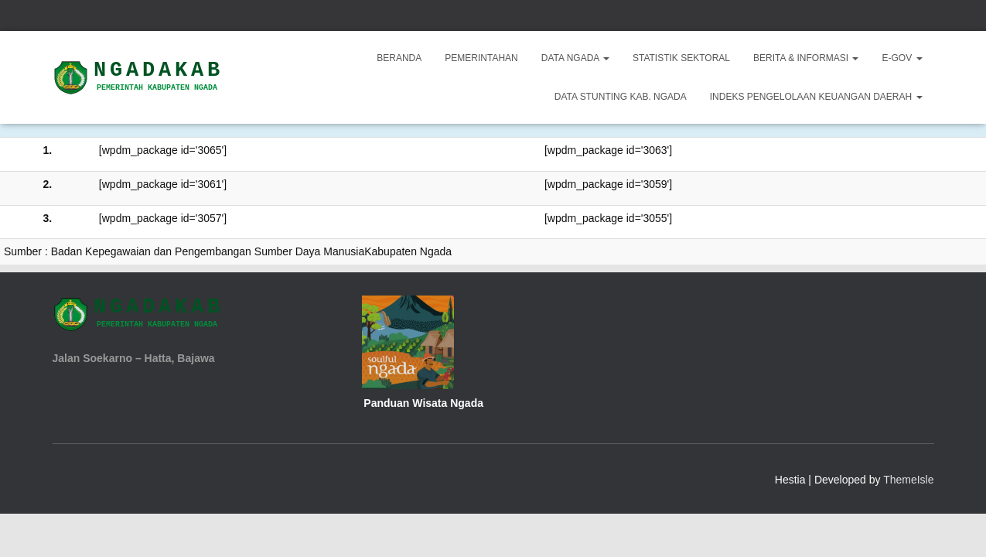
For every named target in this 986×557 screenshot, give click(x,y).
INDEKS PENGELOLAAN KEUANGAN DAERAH (816, 96)
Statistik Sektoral (681, 58)
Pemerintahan (481, 58)
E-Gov (902, 58)
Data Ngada (575, 58)
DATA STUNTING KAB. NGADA (620, 96)
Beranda (399, 58)
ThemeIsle (908, 479)
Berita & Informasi (805, 58)
